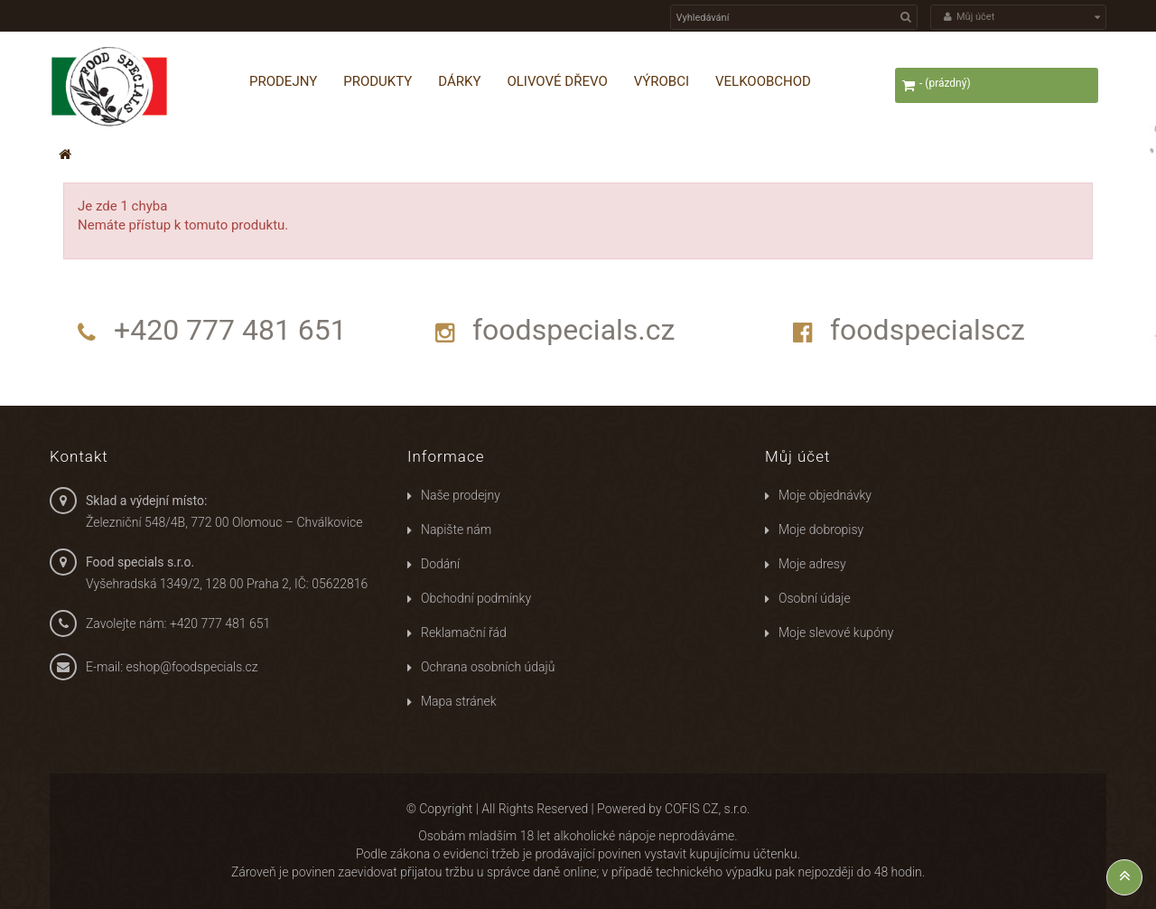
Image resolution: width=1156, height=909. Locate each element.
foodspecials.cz (573, 330)
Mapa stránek (459, 701)
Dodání (440, 564)
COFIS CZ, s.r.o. (707, 808)
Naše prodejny (460, 495)
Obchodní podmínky (476, 598)
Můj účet (797, 456)
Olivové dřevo (557, 81)
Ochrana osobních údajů (488, 667)
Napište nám (456, 529)
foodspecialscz (927, 330)
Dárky (459, 81)
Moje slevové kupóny (835, 632)
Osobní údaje (814, 598)
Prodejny (283, 81)
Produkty (377, 81)
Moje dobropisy (820, 529)
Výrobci (661, 81)
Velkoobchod (763, 81)
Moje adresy (812, 564)
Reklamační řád (464, 632)
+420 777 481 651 (230, 330)
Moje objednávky (825, 495)
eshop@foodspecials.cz (192, 667)
